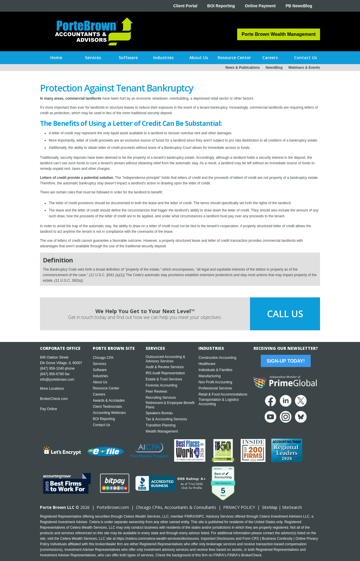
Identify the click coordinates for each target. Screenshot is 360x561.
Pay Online (48, 409)
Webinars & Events (304, 68)
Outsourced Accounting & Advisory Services (165, 359)
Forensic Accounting (161, 385)
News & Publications (242, 68)
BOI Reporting (221, 5)
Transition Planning (160, 425)
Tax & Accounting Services (166, 419)
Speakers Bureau (159, 413)
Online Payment (260, 5)
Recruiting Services (161, 398)
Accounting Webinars (109, 413)
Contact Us (101, 425)
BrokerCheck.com (54, 399)
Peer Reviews (156, 391)
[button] (93, 57)
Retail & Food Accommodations (222, 394)
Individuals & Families (215, 370)
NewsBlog (274, 68)
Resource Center (106, 388)
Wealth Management (162, 431)
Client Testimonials (107, 407)
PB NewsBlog (299, 5)
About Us (100, 382)
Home (56, 57)
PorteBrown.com (113, 507)
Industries (100, 376)
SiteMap (269, 507)
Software (99, 370)
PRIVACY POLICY (239, 507)
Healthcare (206, 364)
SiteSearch (292, 507)
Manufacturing (209, 376)
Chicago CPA (103, 358)
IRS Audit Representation (165, 373)
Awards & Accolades (109, 400)
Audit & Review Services (165, 367)
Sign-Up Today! (286, 361)
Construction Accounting (217, 358)
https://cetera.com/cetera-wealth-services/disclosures (158, 539)
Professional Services (215, 388)
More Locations (52, 389)
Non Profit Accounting (215, 382)
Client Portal (185, 5)
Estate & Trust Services (164, 379)
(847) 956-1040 (52, 368)
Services (99, 364)
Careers (99, 394)
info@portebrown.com (57, 379)
